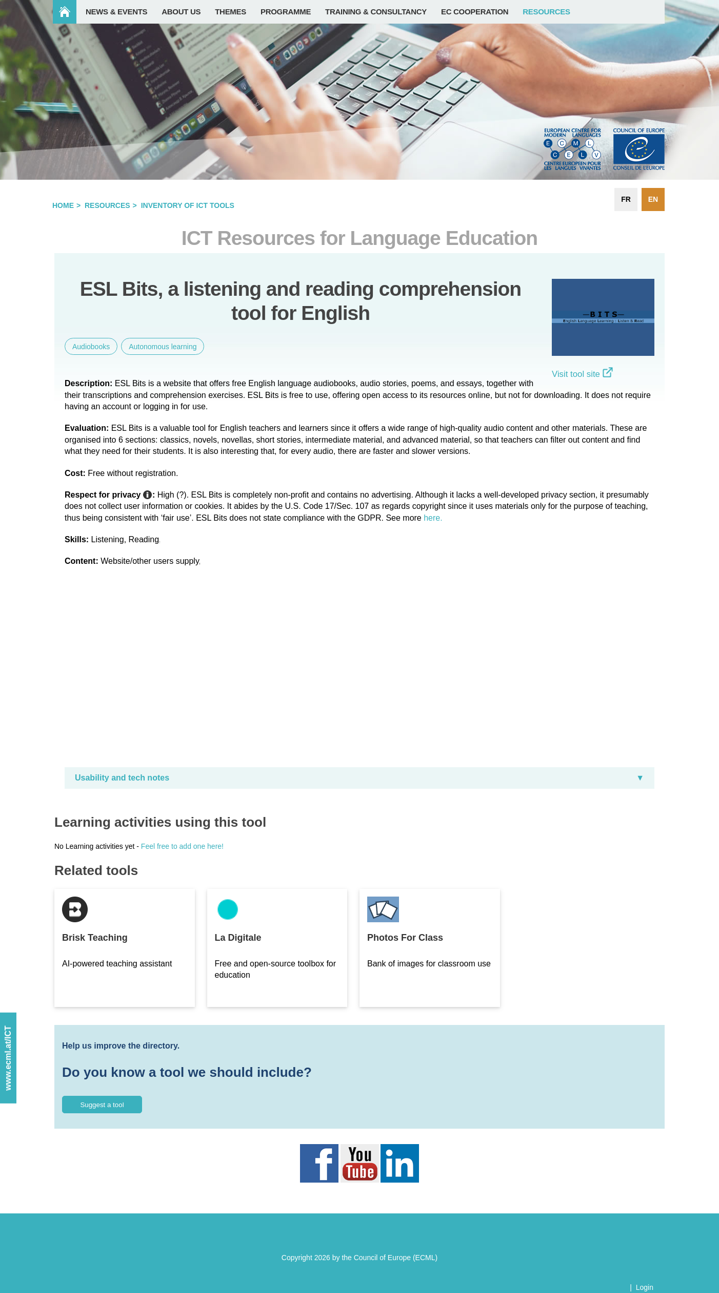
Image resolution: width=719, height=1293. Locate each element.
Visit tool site (582, 374)
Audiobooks (91, 347)
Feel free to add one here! (182, 846)
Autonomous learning (162, 347)
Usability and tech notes (122, 777)
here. (433, 518)
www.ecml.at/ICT (8, 1058)
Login (644, 1287)
